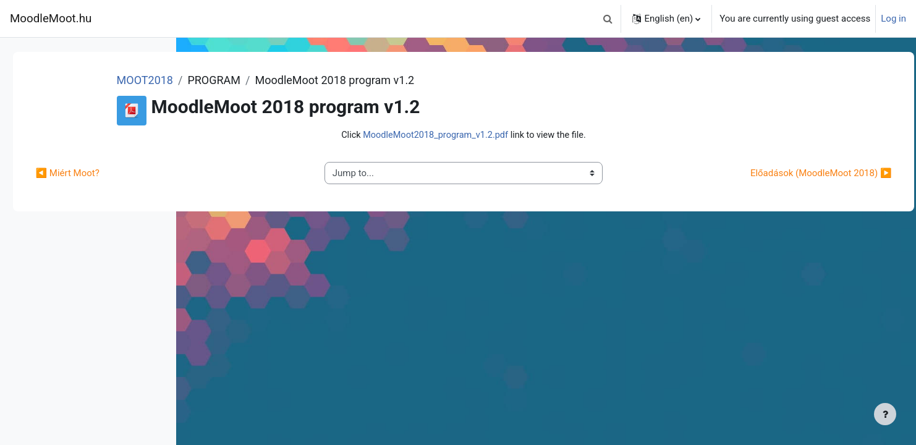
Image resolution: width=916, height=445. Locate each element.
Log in (893, 18)
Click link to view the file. (536, 135)
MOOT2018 (297, 80)
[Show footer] (885, 414)
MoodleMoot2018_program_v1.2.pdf (507, 135)
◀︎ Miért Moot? (240, 173)
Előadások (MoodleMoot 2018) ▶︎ (793, 173)
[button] (607, 18)
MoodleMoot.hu (50, 18)
